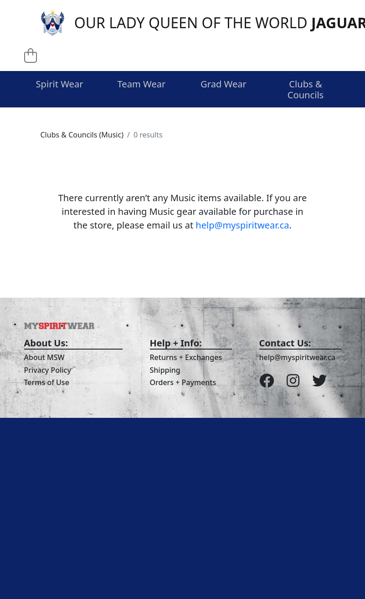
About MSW (44, 357)
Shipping (165, 370)
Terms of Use (46, 382)
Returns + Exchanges (186, 357)
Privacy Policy (47, 370)
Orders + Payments (183, 382)
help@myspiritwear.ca (242, 225)
